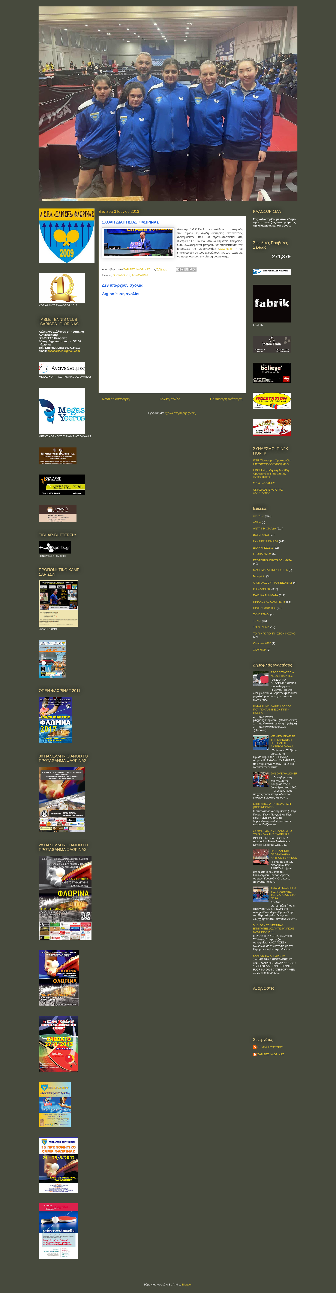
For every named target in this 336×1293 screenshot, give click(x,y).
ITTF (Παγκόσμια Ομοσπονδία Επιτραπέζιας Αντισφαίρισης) (272, 462)
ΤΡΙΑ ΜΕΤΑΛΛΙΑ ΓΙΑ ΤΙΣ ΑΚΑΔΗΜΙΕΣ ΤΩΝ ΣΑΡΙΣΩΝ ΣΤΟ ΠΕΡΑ (283, 893)
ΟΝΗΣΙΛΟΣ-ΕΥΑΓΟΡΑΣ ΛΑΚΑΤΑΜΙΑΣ (268, 491)
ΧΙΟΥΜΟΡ (259, 649)
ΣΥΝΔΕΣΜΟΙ (261, 614)
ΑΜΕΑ (257, 522)
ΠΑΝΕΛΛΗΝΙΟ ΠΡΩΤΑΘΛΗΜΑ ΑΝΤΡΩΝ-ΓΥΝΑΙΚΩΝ (284, 854)
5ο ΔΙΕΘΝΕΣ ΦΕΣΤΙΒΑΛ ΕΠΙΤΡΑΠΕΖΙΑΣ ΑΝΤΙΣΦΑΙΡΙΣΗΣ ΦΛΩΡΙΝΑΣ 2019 (273, 929)
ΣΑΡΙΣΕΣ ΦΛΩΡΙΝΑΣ (270, 1054)
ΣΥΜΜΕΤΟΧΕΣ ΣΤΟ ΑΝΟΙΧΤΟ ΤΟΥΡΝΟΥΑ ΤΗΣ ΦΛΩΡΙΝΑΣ (272, 832)
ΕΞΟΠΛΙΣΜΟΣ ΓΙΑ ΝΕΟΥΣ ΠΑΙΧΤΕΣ (282, 674)
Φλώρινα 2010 (262, 643)
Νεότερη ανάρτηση (116, 399)
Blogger (187, 1284)
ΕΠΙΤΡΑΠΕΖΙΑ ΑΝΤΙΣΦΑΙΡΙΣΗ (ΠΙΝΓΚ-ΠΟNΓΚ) (272, 805)
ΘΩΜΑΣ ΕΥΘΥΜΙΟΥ (270, 1047)
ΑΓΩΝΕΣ (258, 515)
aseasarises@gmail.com (64, 351)
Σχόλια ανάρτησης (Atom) (180, 413)
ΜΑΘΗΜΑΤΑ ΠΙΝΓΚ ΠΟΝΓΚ (270, 570)
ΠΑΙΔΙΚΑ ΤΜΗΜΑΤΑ (265, 595)
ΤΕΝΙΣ (257, 620)
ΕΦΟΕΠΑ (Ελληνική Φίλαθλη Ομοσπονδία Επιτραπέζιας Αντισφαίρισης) (271, 473)
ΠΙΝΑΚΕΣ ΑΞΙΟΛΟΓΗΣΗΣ (269, 601)
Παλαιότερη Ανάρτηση (226, 399)
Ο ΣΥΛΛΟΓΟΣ (121, 275)
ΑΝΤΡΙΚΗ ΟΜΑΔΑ (264, 528)
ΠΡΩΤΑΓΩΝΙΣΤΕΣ (264, 608)
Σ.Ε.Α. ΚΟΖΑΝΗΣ (264, 483)
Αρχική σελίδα (169, 399)
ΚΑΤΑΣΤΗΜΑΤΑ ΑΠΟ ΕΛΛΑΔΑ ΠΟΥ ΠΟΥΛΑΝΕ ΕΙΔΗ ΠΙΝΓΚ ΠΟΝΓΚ (272, 709)
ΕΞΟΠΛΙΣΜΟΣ (262, 553)
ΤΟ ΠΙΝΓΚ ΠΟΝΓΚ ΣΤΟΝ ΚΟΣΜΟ (274, 633)
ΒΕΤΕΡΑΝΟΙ (261, 534)
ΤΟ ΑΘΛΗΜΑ (140, 275)
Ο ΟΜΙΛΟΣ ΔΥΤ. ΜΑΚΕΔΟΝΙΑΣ (272, 582)
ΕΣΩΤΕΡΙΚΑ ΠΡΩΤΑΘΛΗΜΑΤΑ (272, 560)
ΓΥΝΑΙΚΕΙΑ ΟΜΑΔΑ (265, 541)
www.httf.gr (225, 248)
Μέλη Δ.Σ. (259, 576)
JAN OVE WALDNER (284, 773)
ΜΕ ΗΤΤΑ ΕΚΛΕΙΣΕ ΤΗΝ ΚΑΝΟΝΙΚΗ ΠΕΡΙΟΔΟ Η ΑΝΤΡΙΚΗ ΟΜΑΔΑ (283, 741)
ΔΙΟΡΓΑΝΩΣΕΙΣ (263, 547)
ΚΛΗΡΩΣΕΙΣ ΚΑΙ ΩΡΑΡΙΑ (269, 955)
